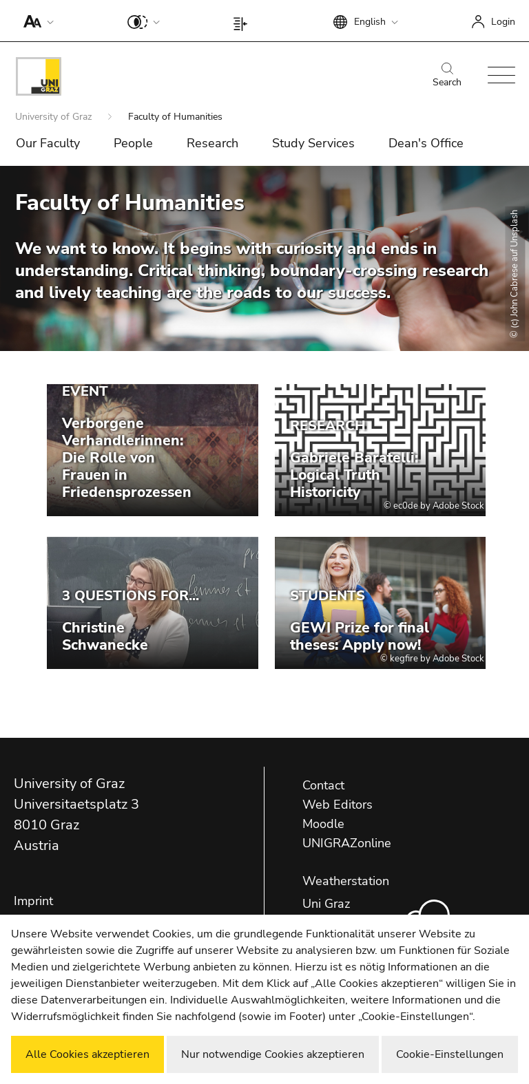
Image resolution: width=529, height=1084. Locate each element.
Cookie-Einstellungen (450, 1054)
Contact (323, 785)
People (133, 143)
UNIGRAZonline (346, 843)
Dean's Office (426, 143)
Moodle (323, 824)
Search (447, 76)
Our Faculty (48, 143)
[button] (35, 20)
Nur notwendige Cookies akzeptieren (272, 1054)
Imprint (33, 901)
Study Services (313, 143)
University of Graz (54, 116)
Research (212, 143)
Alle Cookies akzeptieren (87, 1054)
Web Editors (337, 804)
